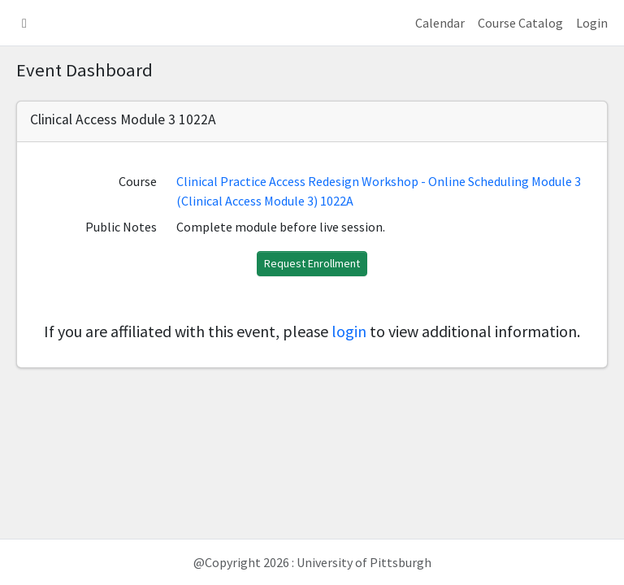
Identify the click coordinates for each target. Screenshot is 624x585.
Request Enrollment (312, 263)
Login (592, 23)
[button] (24, 22)
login (349, 331)
